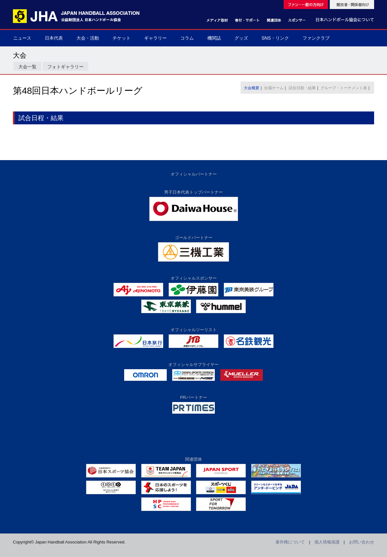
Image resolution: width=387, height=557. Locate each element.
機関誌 (214, 38)
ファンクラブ (316, 38)
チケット (122, 38)
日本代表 (54, 38)
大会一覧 (27, 66)
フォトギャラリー (65, 66)
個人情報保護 (327, 542)
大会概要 (251, 88)
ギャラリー (155, 38)
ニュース (22, 38)
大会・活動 (87, 38)
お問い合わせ (361, 542)
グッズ (241, 38)
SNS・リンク (275, 38)
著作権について (290, 542)
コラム (187, 38)
